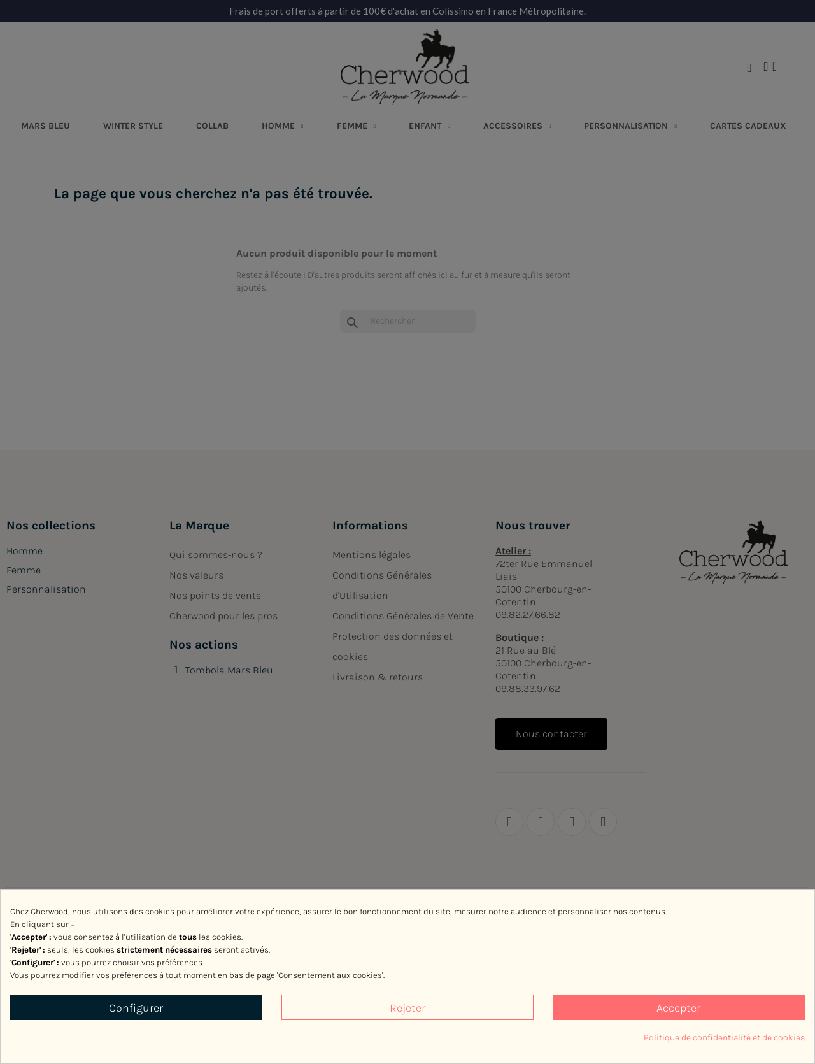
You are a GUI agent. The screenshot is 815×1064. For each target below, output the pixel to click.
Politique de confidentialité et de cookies (724, 1037)
